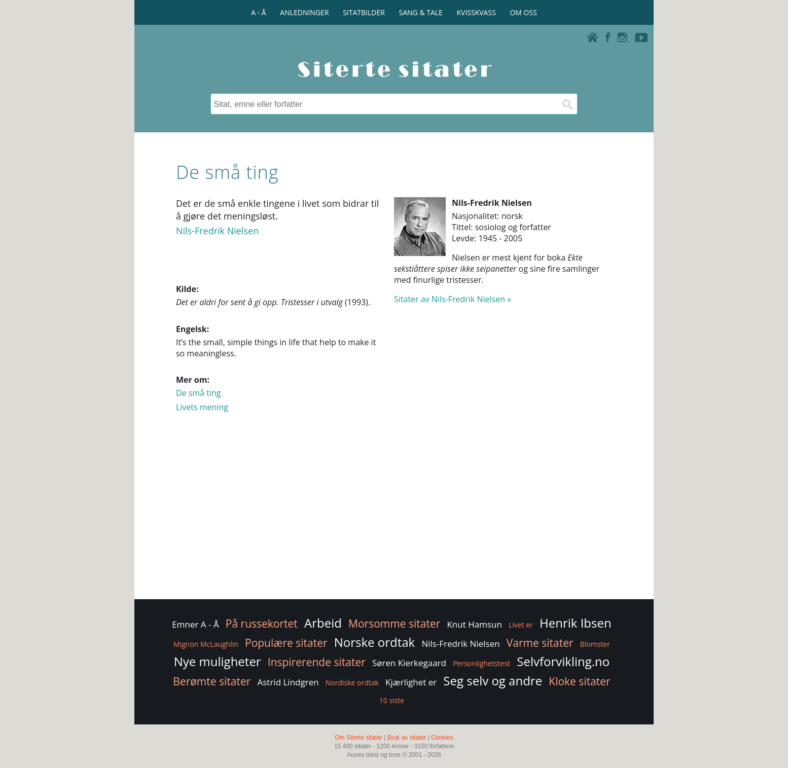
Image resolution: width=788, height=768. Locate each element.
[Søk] (567, 104)
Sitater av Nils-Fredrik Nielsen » (452, 299)
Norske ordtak (374, 642)
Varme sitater (540, 643)
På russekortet (262, 623)
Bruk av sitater (406, 737)
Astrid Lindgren (288, 682)
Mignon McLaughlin (205, 644)
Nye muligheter (217, 661)
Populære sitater (286, 643)
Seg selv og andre (492, 680)
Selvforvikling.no (563, 661)
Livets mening (202, 407)
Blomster (595, 644)
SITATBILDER (364, 12)
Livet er (521, 625)
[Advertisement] (394, 516)
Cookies (442, 737)
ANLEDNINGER (304, 12)
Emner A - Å (195, 624)
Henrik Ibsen (576, 622)
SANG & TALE (421, 12)
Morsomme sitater (394, 623)
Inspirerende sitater (317, 662)
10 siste (391, 700)
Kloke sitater (579, 681)
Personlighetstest (481, 663)
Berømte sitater (211, 681)
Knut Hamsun (474, 624)
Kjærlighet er (411, 682)
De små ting (198, 392)
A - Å (258, 12)
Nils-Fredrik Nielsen (217, 231)
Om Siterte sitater (358, 737)
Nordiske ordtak (352, 682)
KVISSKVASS (476, 12)
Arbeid (323, 622)
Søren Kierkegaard (409, 663)
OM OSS (523, 12)
